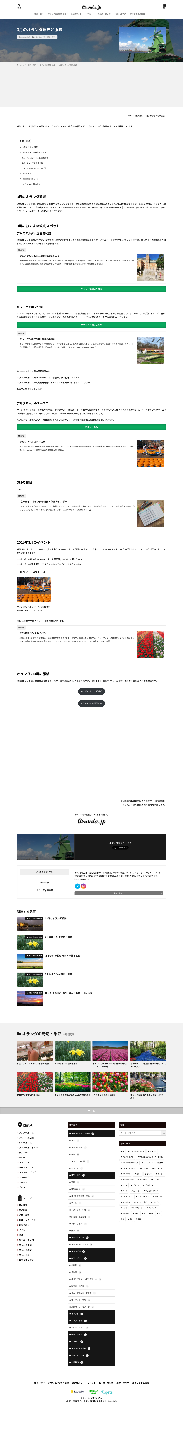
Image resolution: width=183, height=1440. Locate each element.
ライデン (23, 1157)
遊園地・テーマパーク (82, 1307)
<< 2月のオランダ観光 (91, 691)
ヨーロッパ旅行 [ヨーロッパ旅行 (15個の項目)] (141, 1202)
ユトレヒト (24, 1162)
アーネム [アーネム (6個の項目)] (145, 1168)
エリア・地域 (79, 1321)
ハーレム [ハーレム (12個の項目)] (136, 1191)
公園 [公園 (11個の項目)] (136, 1213)
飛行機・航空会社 (80, 1217)
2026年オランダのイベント (34, 633)
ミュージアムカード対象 (83, 1293)
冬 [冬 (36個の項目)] (144, 1213)
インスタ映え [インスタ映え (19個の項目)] (159, 1168)
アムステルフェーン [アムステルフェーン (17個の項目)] (129, 1168)
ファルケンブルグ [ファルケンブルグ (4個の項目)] (151, 1191)
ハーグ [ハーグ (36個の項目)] (125, 1191)
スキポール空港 (26, 1137)
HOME (21, 65)
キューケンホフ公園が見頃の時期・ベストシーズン (148, 1065)
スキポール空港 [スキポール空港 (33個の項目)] (128, 1180)
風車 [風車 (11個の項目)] (139, 1219)
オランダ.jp (97, 1398)
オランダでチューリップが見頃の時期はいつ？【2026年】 (110, 1065)
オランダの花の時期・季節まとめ (62, 955)
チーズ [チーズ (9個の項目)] (125, 1185)
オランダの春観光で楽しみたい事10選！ (72, 1095)
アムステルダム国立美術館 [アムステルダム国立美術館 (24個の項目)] (153, 1163)
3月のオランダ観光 (29, 147)
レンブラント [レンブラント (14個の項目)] (138, 1208)
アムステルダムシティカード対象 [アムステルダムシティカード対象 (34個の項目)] (151, 1157)
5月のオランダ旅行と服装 (103, 1095)
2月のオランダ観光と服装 (58, 937)
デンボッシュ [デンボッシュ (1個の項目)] (150, 1185)
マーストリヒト (26, 1167)
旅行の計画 (78, 1189)
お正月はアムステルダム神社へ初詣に (33, 1063)
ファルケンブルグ (27, 1172)
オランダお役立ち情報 (57, 14)
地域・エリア (120, 14)
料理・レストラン (27, 1220)
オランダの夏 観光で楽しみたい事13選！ (146, 1096)
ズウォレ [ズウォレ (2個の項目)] (156, 1180)
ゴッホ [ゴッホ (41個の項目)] (149, 1174)
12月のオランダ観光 (56, 918)
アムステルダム (26, 1132)
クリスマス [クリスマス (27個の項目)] (126, 1174)
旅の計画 (23, 1210)
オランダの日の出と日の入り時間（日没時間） (70, 993)
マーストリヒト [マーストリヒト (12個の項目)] (143, 1197)
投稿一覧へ (118, 893)
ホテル (76, 1203)
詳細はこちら (91, 427)
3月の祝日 (25, 174)
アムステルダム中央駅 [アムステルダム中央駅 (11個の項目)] (130, 1163)
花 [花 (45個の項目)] (131, 1219)
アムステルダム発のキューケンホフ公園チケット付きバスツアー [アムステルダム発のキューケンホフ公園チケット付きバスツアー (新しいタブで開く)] (49, 377)
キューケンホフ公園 (32, 163)
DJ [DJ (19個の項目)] (123, 1151)
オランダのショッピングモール (86, 1279)
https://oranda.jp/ (82, 879)
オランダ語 (24, 1255)
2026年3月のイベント (30, 179)
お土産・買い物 (104, 14)
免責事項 (160, 801)
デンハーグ (24, 1152)
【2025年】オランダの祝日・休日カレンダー (43, 501)
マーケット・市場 (80, 1300)
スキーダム (24, 1177)
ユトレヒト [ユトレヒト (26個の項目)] (126, 1202)
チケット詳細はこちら (91, 289)
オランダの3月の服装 (29, 184)
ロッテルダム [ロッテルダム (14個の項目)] (153, 1208)
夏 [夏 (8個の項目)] (152, 1213)
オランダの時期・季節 (42, 37)
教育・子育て (79, 1334)
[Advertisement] (91, 86)
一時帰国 (77, 1362)
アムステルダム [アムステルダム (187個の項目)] (128, 1157)
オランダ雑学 (25, 1250)
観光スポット (76, 14)
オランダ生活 (25, 1245)
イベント (89, 14)
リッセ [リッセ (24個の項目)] (125, 1208)
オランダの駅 (81, 1161)
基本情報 (23, 1205)
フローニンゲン (80, 1328)
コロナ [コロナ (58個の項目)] (138, 1174)
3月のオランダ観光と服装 (68, 65)
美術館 (76, 1265)
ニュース (77, 1168)
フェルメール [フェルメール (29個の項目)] (127, 1197)
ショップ (77, 1341)
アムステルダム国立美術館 (34, 158)
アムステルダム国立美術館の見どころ (39, 255)
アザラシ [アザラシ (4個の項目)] (153, 1151)
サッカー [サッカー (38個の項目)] (161, 1174)
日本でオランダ (26, 1260)
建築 (75, 1230)
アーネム (23, 1182)
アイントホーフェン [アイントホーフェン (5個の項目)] (137, 1151)
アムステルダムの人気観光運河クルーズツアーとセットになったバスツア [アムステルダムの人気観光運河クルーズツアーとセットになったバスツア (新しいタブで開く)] (53, 382)
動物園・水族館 (80, 1286)
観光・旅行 (39, 14)
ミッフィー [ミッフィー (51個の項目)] (159, 1197)
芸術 (75, 1182)
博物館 (76, 1272)
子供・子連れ (79, 1224)
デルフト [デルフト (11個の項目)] (136, 1185)
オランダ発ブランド (81, 1244)
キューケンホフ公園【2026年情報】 (39, 339)
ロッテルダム (25, 1142)
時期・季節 (24, 1215)
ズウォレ (23, 1187)
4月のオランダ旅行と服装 (28, 1095)
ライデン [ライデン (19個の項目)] (156, 1202)
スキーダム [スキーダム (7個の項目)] (143, 1180)
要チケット (77, 559)
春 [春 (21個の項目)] (159, 1213)
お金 (75, 1140)
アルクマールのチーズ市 (34, 168)
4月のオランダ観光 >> (91, 703)
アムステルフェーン (28, 1147)
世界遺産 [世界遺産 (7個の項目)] (126, 1213)
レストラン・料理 (80, 1210)
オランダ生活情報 (137, 14)
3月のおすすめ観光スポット (32, 152)
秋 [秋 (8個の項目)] (123, 1219)
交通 (21, 1235)
